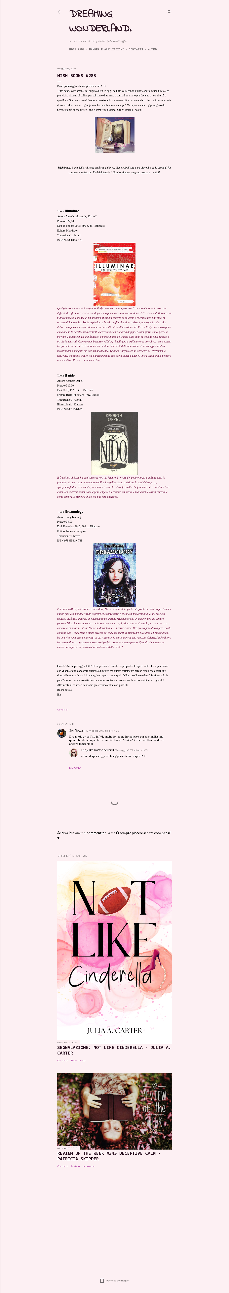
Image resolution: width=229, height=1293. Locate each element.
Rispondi (75, 767)
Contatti (136, 49)
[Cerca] (169, 11)
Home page (76, 49)
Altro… (153, 49)
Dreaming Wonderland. (100, 21)
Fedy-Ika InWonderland (97, 750)
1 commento (78, 1060)
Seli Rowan (77, 730)
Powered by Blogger (115, 1280)
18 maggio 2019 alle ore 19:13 (131, 750)
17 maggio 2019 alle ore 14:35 (102, 730)
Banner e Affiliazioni (106, 49)
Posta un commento (83, 1166)
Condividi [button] (62, 709)
